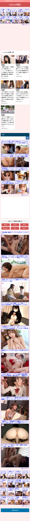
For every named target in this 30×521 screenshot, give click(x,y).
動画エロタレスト (26, 24)
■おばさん (5, 228)
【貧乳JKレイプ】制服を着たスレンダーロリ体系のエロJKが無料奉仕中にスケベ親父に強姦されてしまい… (22, 70)
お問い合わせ (15, 510)
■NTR (24, 228)
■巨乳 (24, 224)
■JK (15, 228)
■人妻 (15, 224)
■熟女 (5, 224)
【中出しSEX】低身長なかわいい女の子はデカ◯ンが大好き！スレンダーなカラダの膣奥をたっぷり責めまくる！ (22, 95)
